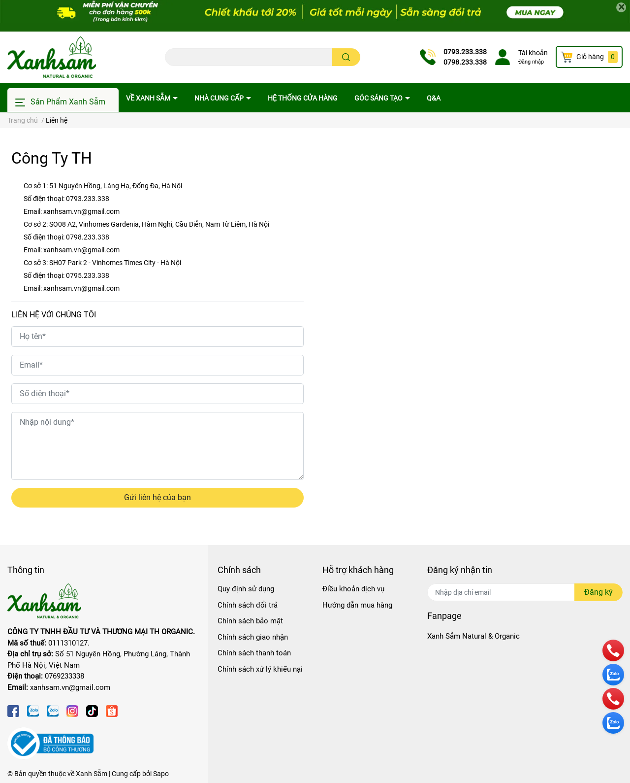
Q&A (434, 98)
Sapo (161, 774)
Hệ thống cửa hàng (303, 98)
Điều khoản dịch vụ (353, 588)
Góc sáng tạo (379, 98)
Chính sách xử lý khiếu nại (260, 669)
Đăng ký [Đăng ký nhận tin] (598, 592)
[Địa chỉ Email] (525, 592)
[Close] (621, 7)
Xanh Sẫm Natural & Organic (473, 636)
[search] (346, 57)
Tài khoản (533, 53)
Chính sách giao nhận (253, 637)
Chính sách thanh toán (254, 652)
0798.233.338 (465, 62)
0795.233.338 (87, 275)
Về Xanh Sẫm (149, 98)
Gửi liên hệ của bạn (157, 497)
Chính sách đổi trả (248, 605)
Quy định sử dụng (246, 588)
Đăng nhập (531, 62)
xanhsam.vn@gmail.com (81, 211)
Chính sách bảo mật (250, 620)
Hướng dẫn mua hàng (357, 605)
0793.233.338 (465, 52)
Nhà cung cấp (219, 98)
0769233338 (64, 676)
